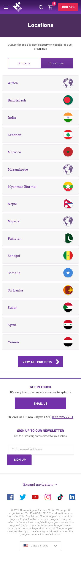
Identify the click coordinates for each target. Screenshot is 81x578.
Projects (24, 63)
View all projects (37, 362)
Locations (57, 63)
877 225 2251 (62, 417)
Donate (68, 7)
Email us (41, 403)
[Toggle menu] (6, 7)
